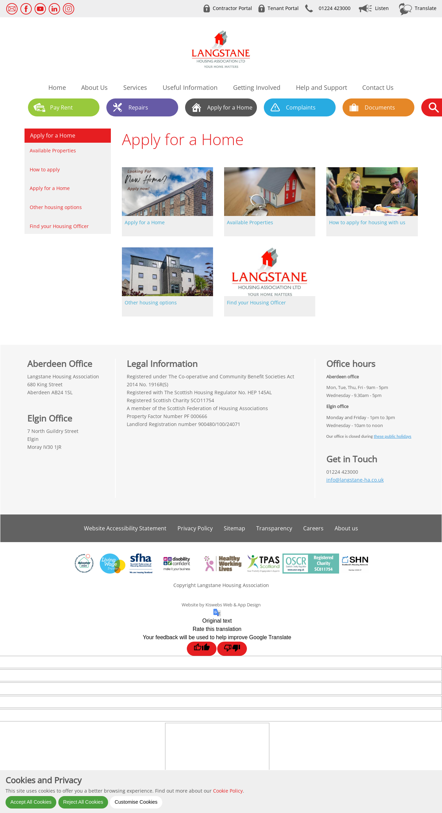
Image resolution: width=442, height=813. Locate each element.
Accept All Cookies (30, 802)
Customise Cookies (136, 802)
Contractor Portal (232, 8)
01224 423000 (334, 8)
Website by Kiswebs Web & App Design (221, 605)
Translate (425, 8)
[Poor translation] (232, 649)
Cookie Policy (228, 790)
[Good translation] (202, 649)
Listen (382, 8)
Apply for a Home (52, 135)
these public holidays (392, 436)
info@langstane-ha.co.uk (355, 479)
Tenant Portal (283, 8)
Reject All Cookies (83, 802)
